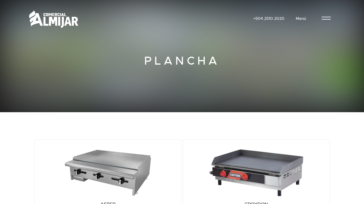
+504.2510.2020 (268, 18)
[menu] (326, 18)
